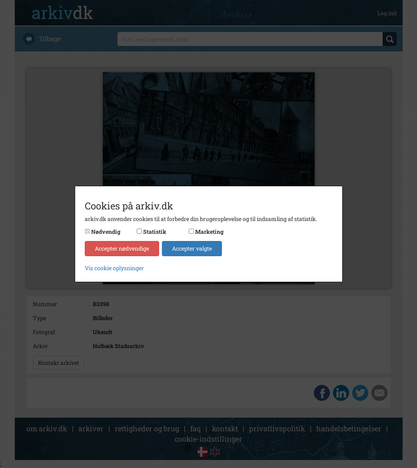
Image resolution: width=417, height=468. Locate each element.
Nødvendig (105, 231)
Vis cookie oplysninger (114, 268)
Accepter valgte (192, 248)
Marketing (209, 231)
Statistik (154, 231)
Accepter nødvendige (122, 248)
